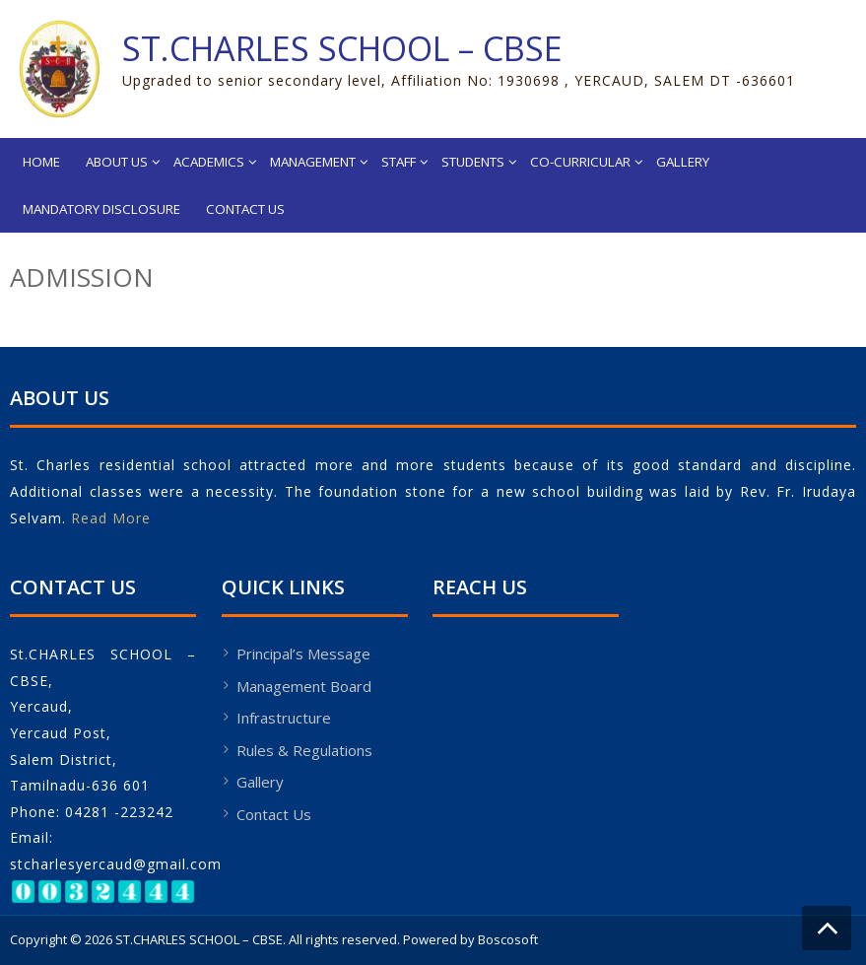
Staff (398, 162)
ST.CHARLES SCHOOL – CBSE (342, 48)
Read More (111, 518)
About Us (117, 162)
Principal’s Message (303, 653)
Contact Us (245, 209)
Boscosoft (508, 939)
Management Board (303, 686)
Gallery (682, 162)
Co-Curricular (580, 162)
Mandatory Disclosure (101, 209)
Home (41, 162)
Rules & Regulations (304, 750)
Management (313, 162)
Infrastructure (283, 717)
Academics (208, 162)
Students (472, 162)
